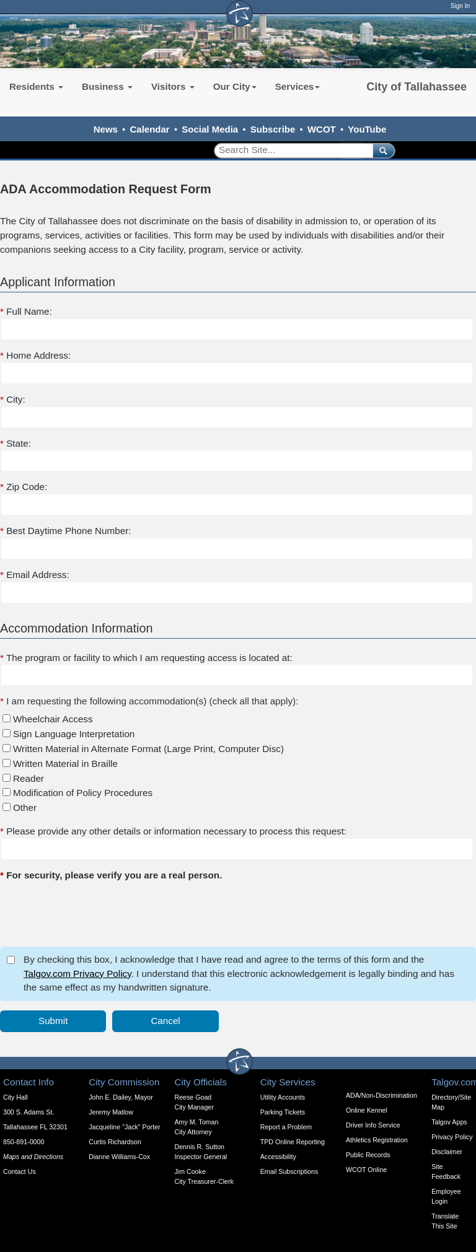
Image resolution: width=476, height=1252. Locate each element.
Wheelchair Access (53, 719)
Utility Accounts (282, 1097)
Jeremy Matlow (111, 1112)
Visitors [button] (173, 86)
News (106, 129)
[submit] (381, 150)
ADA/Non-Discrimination (381, 1095)
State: (15, 443)
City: (12, 399)
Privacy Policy (451, 1136)
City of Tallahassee (416, 87)
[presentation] (94, 913)
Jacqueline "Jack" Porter (124, 1127)
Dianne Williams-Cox (119, 1156)
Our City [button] (235, 86)
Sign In (460, 5)
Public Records (368, 1154)
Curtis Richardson (115, 1141)
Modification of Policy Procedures (82, 792)
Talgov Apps (449, 1122)
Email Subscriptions (289, 1171)
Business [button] (107, 86)
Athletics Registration (377, 1140)
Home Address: (35, 355)
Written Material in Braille (65, 763)
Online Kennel (366, 1110)
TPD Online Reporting (292, 1141)
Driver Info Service (373, 1125)
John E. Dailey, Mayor (120, 1097)
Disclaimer (446, 1151)
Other (25, 807)
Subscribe (273, 129)
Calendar (150, 129)
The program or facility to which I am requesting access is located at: (146, 657)
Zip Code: (23, 486)
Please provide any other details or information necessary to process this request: (173, 831)
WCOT (321, 129)
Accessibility (278, 1156)
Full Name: (26, 311)
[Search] (289, 150)
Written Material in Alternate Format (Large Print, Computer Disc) (148, 748)
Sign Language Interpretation (73, 734)
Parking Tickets (282, 1112)
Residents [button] (36, 86)
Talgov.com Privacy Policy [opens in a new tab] (77, 973)
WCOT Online (366, 1169)
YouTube (367, 129)
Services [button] (297, 86)
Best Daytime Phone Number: (65, 530)
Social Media (210, 129)
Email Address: (34, 574)
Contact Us (19, 1171)
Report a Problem (286, 1127)
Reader (28, 778)
